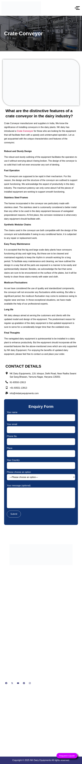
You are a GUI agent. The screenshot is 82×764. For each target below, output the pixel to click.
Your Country (41, 463)
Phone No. (41, 439)
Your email (41, 427)
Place (41, 451)
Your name (41, 415)
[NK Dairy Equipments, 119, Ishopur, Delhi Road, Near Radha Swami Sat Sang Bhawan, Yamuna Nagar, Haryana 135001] (41, 721)
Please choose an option (41, 475)
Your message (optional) (41, 497)
